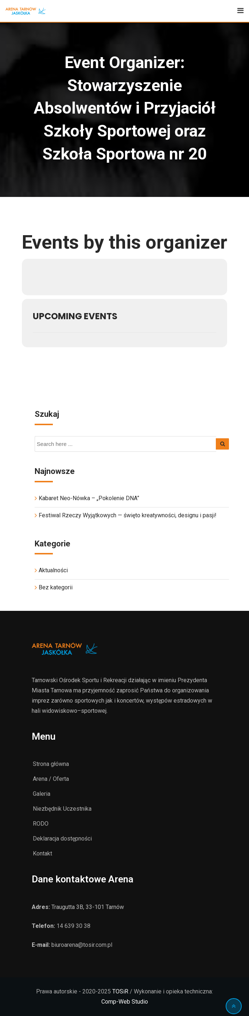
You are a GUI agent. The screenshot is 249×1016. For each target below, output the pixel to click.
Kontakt (42, 853)
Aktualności (53, 570)
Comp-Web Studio (124, 1001)
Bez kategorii (56, 587)
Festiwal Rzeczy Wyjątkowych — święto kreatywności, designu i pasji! (128, 515)
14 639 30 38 (73, 925)
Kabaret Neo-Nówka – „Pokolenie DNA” (89, 498)
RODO (40, 823)
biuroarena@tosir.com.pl (81, 944)
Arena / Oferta (51, 778)
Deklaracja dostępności (62, 838)
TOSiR (120, 991)
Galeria (41, 793)
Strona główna (51, 763)
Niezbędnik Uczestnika (62, 808)
